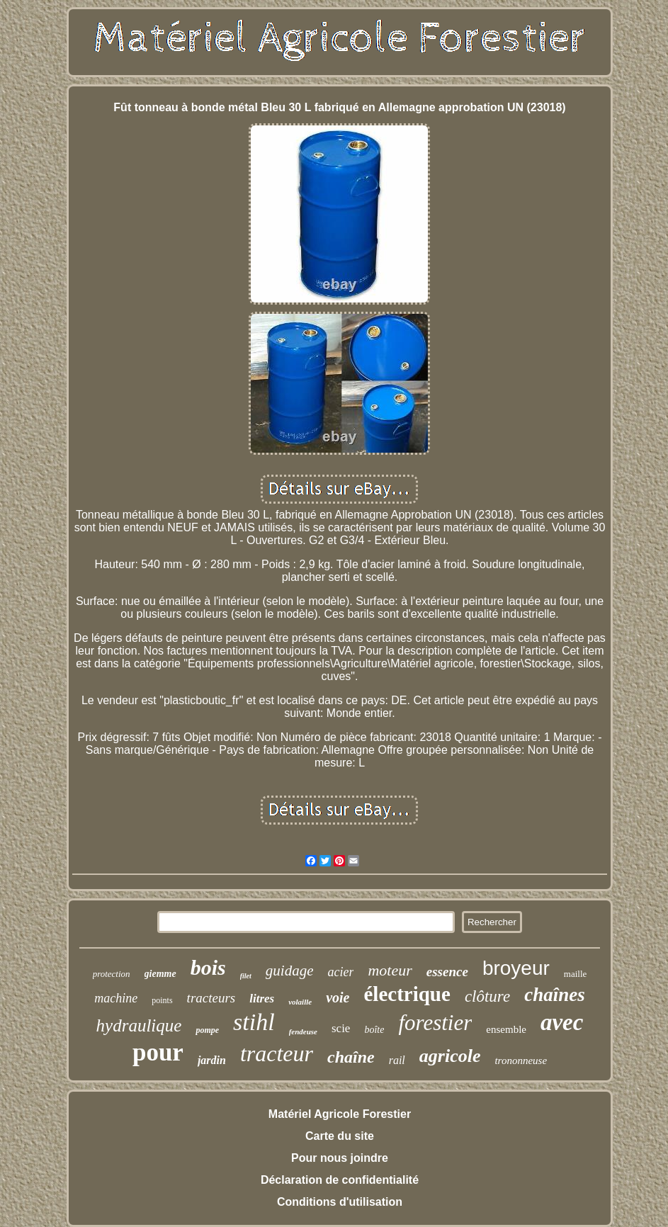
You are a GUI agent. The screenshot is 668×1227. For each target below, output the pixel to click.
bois (208, 967)
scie (341, 1028)
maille (575, 973)
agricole (450, 1056)
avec (561, 1022)
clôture (487, 996)
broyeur (516, 968)
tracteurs (211, 997)
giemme (160, 973)
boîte (374, 1029)
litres (261, 998)
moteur (390, 970)
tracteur (276, 1053)
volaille (300, 1001)
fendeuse (303, 1031)
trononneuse (520, 1060)
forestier (435, 1022)
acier (340, 972)
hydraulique (139, 1025)
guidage (290, 970)
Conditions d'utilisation (339, 1202)
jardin (212, 1060)
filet (245, 976)
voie (337, 997)
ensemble (506, 1029)
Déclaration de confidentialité (340, 1180)
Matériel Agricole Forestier (339, 1114)
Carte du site (339, 1136)
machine (115, 998)
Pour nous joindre (339, 1158)
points (162, 1000)
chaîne (351, 1057)
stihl (254, 1022)
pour (157, 1052)
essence (447, 971)
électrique (406, 994)
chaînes (554, 994)
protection (111, 973)
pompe (207, 1030)
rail (397, 1060)
